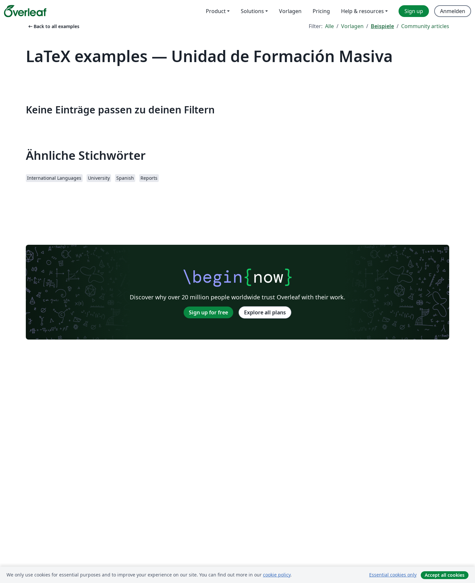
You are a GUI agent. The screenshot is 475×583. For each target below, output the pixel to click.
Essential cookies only (393, 575)
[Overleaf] (25, 11)
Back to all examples (53, 26)
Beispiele (382, 26)
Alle (329, 26)
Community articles (425, 26)
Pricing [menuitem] (321, 11)
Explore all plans (265, 312)
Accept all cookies (445, 575)
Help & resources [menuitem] (362, 11)
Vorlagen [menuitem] (290, 11)
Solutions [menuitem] (252, 11)
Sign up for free (208, 312)
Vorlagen (352, 26)
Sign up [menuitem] (413, 11)
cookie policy (276, 575)
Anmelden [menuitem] (452, 11)
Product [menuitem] (216, 11)
